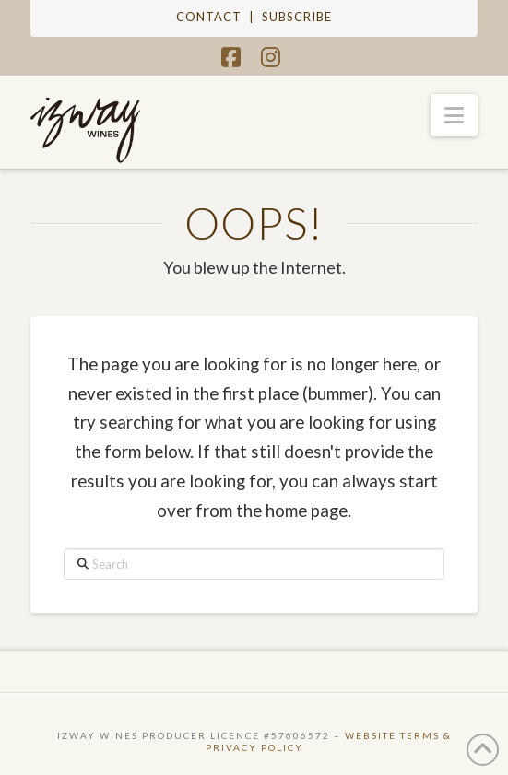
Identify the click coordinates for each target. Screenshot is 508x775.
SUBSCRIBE (297, 16)
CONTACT (209, 16)
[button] (454, 115)
